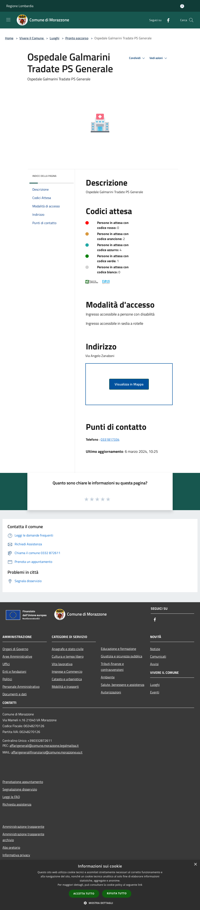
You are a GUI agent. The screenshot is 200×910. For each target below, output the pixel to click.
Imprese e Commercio (67, 671)
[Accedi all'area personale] (182, 6)
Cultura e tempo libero (68, 656)
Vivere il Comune (31, 38)
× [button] (195, 864)
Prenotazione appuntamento (23, 781)
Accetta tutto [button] (83, 893)
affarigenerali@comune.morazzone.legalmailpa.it (44, 745)
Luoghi (54, 38)
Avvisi (154, 663)
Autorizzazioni (111, 692)
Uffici (6, 663)
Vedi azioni (158, 58)
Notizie (155, 648)
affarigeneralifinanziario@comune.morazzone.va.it (46, 752)
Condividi (137, 58)
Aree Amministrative (17, 656)
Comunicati (158, 656)
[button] (100, 903)
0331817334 (110, 439)
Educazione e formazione (118, 648)
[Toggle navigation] (8, 19)
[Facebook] (166, 20)
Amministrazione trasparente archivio (23, 837)
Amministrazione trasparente (23, 826)
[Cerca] (191, 20)
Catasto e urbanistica (67, 679)
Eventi (154, 692)
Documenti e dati (15, 694)
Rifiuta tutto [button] (117, 893)
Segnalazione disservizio (20, 789)
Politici (7, 679)
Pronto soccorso (76, 38)
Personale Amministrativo (21, 686)
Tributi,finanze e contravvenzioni (112, 666)
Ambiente (108, 677)
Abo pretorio (11, 847)
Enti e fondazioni (14, 671)
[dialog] (100, 885)
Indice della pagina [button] (44, 176)
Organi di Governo (15, 648)
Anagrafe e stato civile (68, 648)
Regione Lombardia (19, 5)
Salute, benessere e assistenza (122, 684)
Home (9, 38)
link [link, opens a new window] (140, 885)
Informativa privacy (16, 854)
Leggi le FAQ (11, 796)
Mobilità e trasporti (65, 686)
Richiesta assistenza (17, 804)
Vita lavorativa (62, 663)
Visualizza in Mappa (129, 384)
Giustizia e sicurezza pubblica (121, 656)
